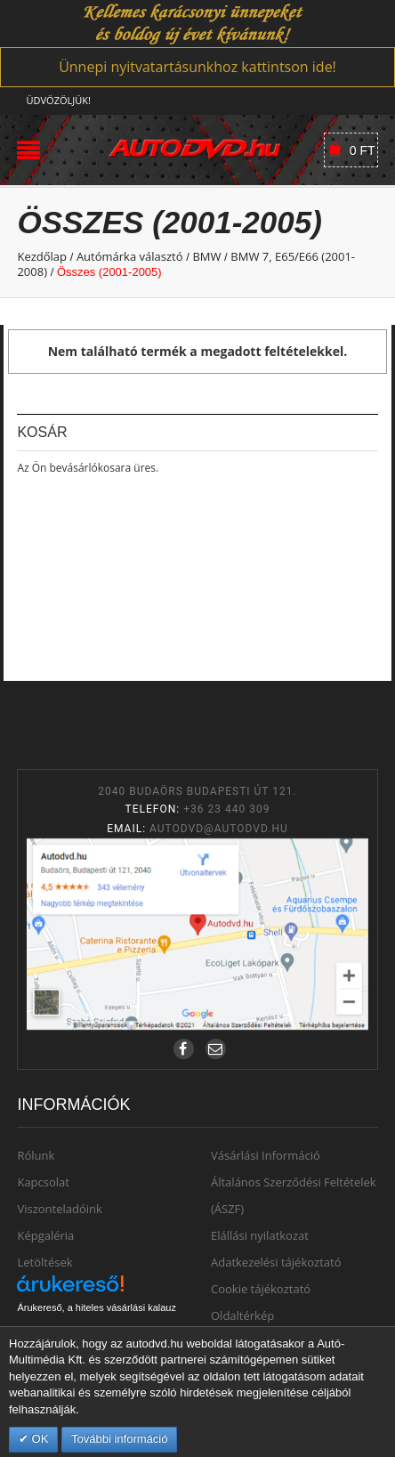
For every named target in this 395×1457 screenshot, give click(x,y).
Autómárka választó (130, 256)
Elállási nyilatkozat (260, 1235)
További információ (119, 1438)
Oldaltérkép (242, 1315)
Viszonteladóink (59, 1209)
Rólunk (35, 1155)
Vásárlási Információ (265, 1155)
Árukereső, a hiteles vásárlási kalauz (96, 1307)
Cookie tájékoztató (260, 1289)
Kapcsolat (43, 1182)
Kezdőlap (42, 256)
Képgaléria (45, 1235)
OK (38, 1438)
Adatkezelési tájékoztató (276, 1262)
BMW (206, 256)
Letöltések (44, 1262)
